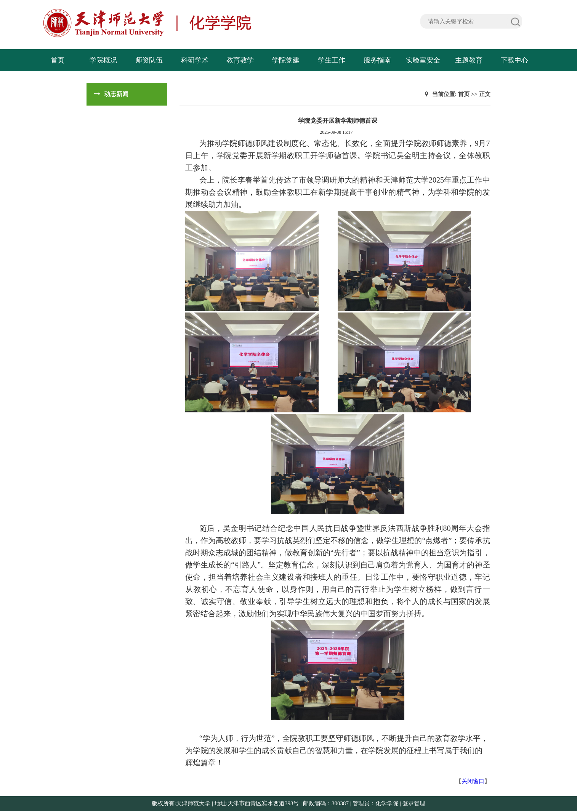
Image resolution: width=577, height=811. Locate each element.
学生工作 (331, 60)
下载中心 (514, 60)
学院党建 (286, 60)
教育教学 (240, 60)
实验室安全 (423, 60)
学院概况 (103, 60)
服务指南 (377, 60)
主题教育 (468, 60)
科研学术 (194, 60)
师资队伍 (149, 60)
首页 (57, 60)
